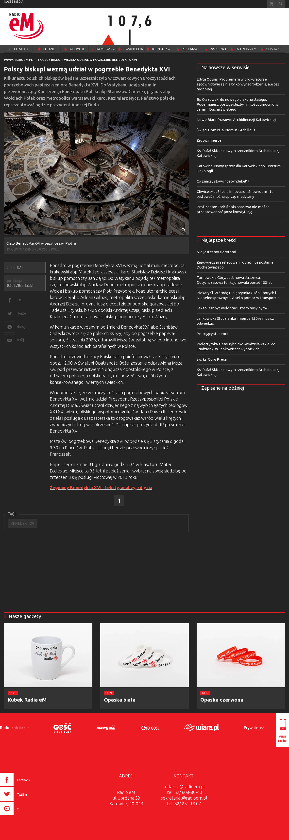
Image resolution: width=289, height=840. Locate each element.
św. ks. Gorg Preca (212, 359)
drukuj (21, 326)
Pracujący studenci (212, 334)
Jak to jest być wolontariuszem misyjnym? (232, 308)
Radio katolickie (14, 727)
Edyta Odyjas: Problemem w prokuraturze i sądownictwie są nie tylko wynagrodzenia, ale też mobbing (238, 84)
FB (19, 300)
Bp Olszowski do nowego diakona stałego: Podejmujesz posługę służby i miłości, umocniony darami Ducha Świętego (237, 104)
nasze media (13, 1)
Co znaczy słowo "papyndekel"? (223, 181)
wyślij (20, 340)
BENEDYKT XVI (22, 523)
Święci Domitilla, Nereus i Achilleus (226, 130)
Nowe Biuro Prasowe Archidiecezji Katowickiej (236, 120)
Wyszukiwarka (280, 4)
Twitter (22, 313)
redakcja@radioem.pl (184, 786)
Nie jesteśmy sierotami (216, 252)
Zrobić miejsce (209, 140)
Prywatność (254, 727)
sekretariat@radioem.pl (184, 797)
